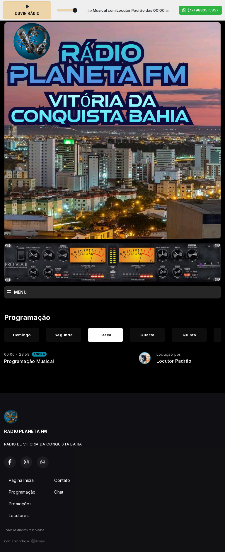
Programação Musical (29, 361)
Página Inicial (22, 480)
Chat (58, 491)
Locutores (19, 515)
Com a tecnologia (24, 541)
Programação (22, 491)
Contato (62, 480)
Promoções (20, 503)
